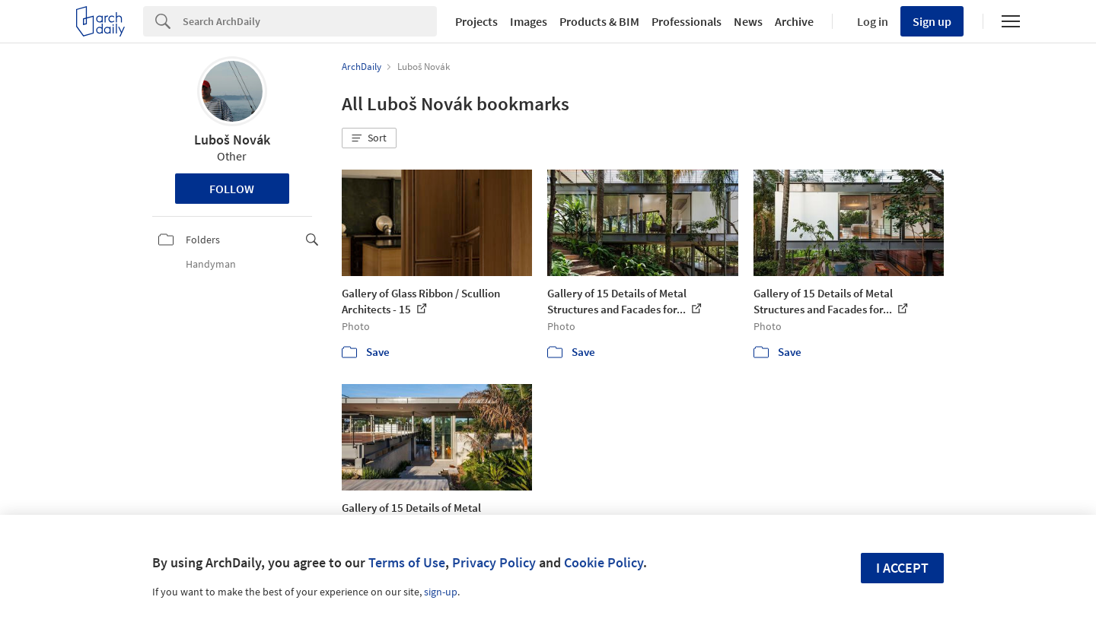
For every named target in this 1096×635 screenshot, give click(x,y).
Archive (794, 21)
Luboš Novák (232, 139)
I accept (902, 567)
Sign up (932, 21)
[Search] (310, 21)
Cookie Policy (603, 562)
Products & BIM (599, 21)
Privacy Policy (494, 562)
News (748, 21)
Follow (231, 188)
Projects (476, 21)
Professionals (687, 21)
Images (528, 21)
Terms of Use (406, 562)
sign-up (440, 591)
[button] (369, 138)
